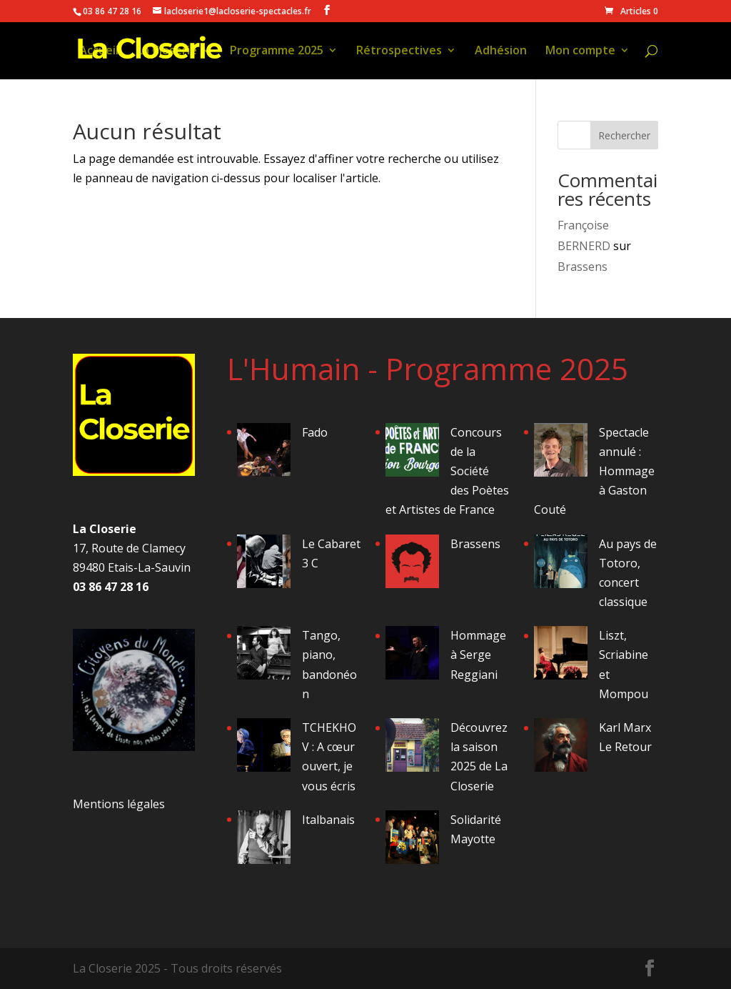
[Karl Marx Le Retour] (561, 747)
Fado (315, 432)
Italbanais (328, 820)
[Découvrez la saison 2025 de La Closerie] (412, 747)
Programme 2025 (276, 51)
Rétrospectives (399, 51)
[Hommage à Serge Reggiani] (412, 655)
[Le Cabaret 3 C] (264, 564)
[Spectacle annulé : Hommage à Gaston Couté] (561, 452)
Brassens (583, 266)
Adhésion (501, 51)
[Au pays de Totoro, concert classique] (561, 564)
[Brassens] (412, 564)
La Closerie (167, 51)
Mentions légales (119, 804)
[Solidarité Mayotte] (412, 840)
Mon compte (580, 51)
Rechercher (624, 135)
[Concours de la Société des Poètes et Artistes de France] (412, 452)
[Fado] (264, 452)
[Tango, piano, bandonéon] (264, 655)
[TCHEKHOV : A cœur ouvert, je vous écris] (264, 747)
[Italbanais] (264, 840)
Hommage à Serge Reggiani (478, 654)
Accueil (99, 51)
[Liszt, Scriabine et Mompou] (561, 655)
